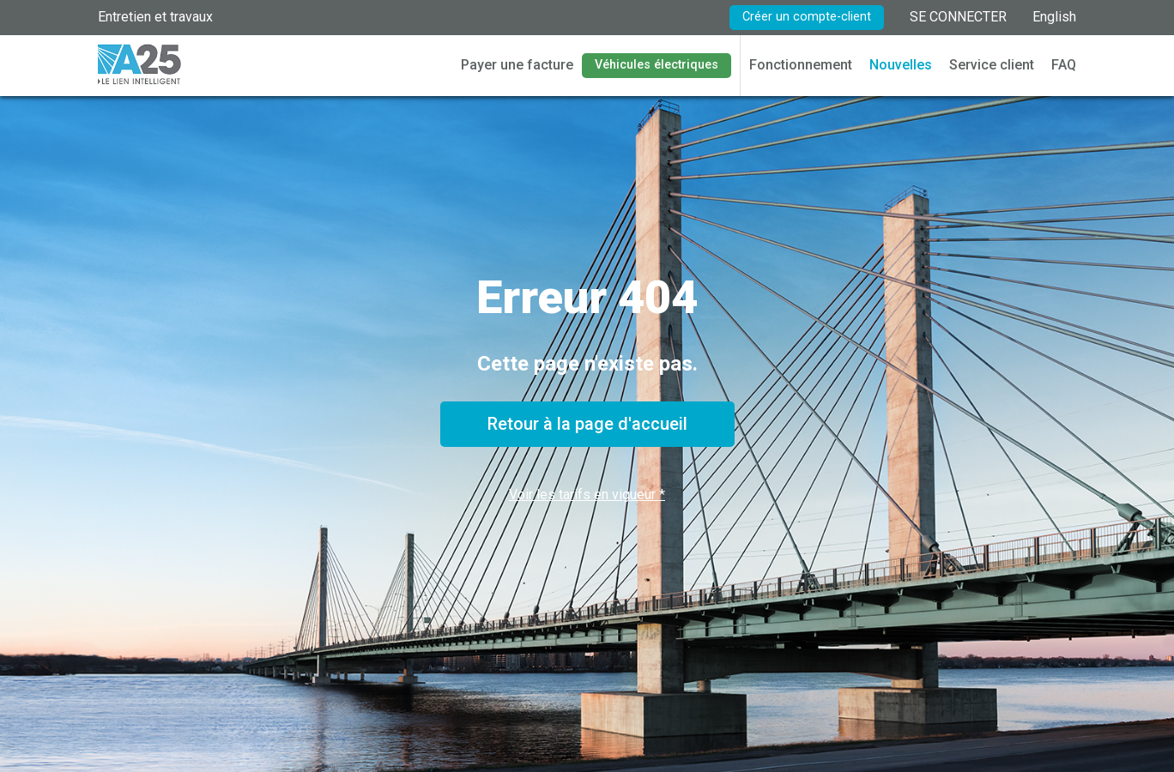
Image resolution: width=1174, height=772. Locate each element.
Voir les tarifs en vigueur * (587, 494)
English (1054, 17)
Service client (991, 65)
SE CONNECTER (958, 17)
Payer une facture (517, 65)
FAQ (1063, 65)
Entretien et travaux (155, 17)
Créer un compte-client (806, 16)
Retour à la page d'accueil (587, 423)
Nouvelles (900, 65)
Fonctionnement (800, 65)
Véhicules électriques (656, 64)
